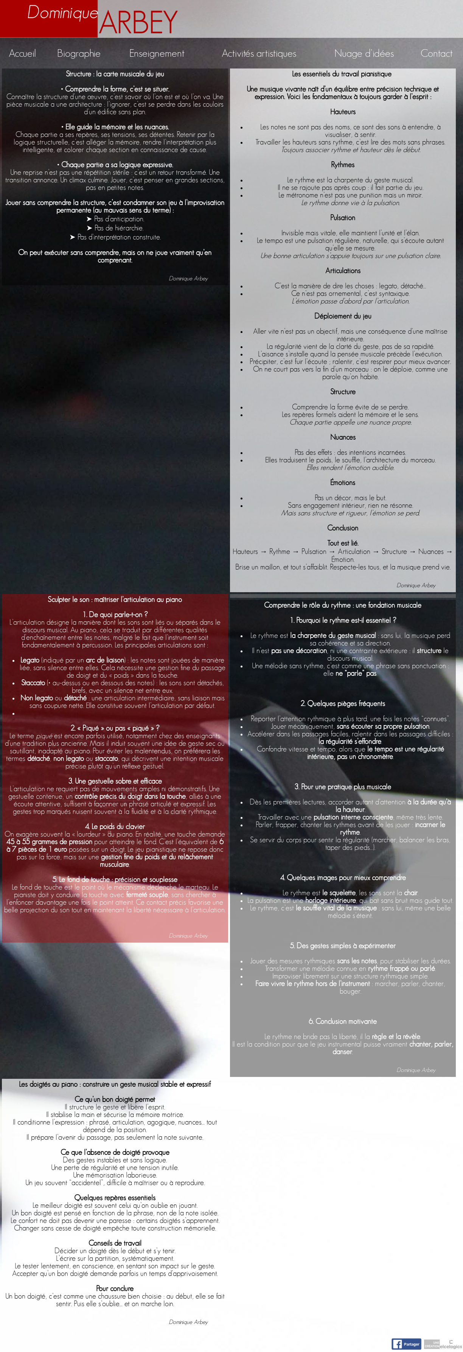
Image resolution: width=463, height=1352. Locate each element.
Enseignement (157, 53)
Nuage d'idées (364, 53)
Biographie (79, 53)
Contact (437, 53)
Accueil (22, 53)
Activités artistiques (259, 53)
